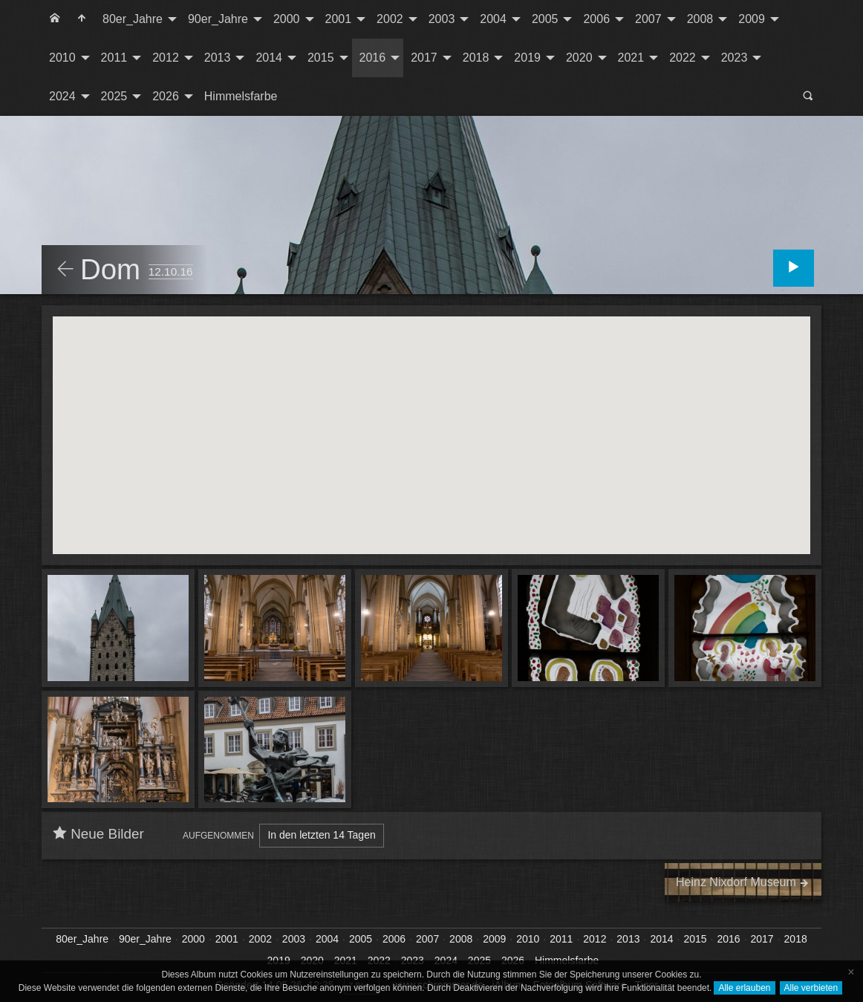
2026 (165, 96)
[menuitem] (55, 19)
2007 (648, 19)
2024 (62, 96)
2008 (700, 19)
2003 (442, 19)
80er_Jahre (132, 19)
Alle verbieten (811, 988)
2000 (286, 19)
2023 (734, 57)
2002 (390, 19)
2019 (527, 57)
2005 (545, 19)
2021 (631, 57)
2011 (114, 57)
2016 (372, 57)
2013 (217, 57)
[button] (402, 410)
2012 (165, 57)
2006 (596, 19)
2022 (682, 57)
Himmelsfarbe (241, 96)
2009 (751, 19)
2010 (62, 57)
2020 (579, 57)
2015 (320, 57)
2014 (268, 57)
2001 (338, 19)
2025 (114, 96)
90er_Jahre (218, 19)
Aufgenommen (218, 835)
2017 (424, 57)
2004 (493, 19)
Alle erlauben (744, 988)
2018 (476, 57)
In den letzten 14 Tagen (321, 835)
